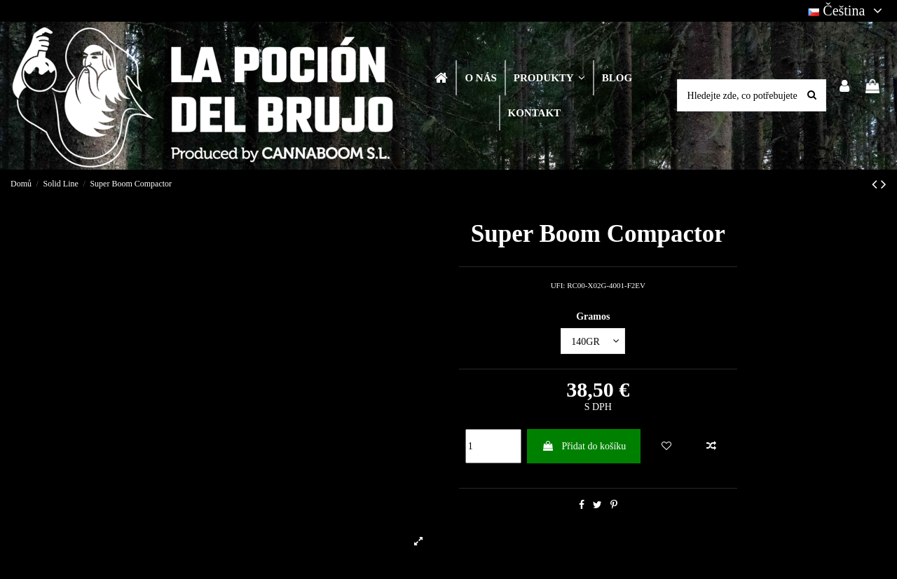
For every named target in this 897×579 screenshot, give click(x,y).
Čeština (847, 10)
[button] (549, 77)
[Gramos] (593, 341)
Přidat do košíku (584, 446)
